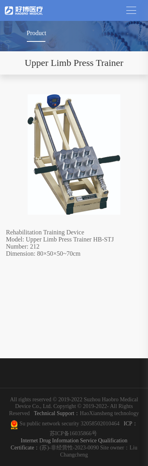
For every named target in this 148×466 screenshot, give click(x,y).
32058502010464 (101, 423)
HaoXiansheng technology (85, 413)
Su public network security (49, 423)
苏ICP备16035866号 (73, 433)
